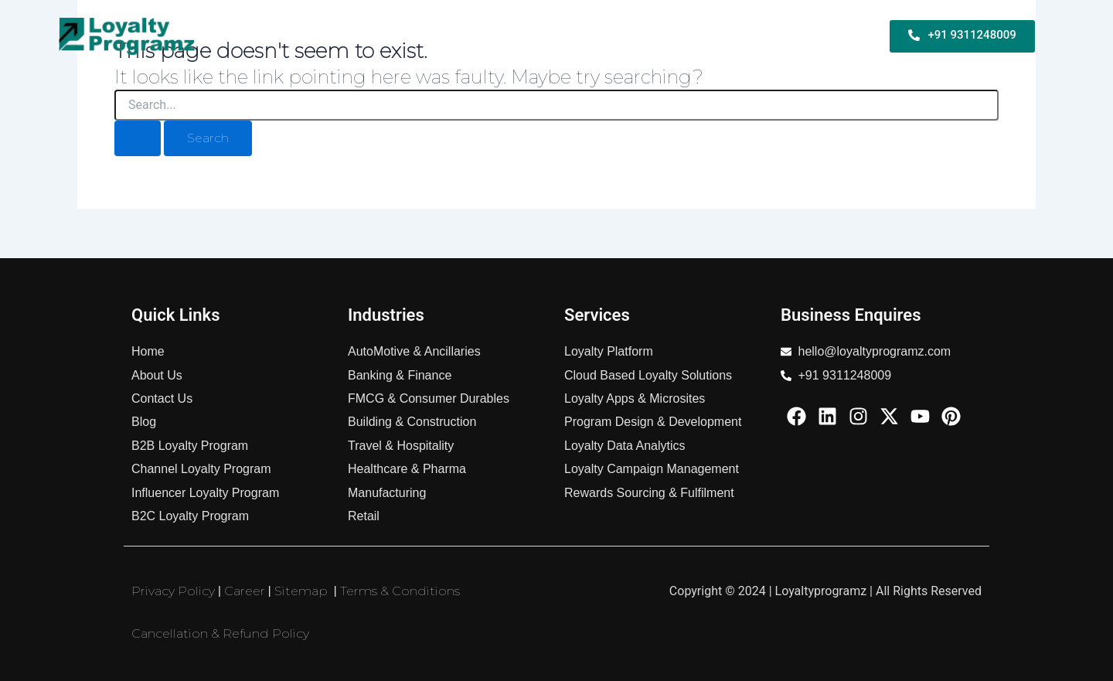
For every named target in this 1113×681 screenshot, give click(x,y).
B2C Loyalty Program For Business (544, 36)
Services (687, 36)
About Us (841, 36)
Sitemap (301, 591)
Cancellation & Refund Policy (220, 633)
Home (269, 36)
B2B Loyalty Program (364, 36)
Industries (762, 36)
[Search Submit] (137, 138)
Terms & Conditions (400, 591)
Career (244, 591)
